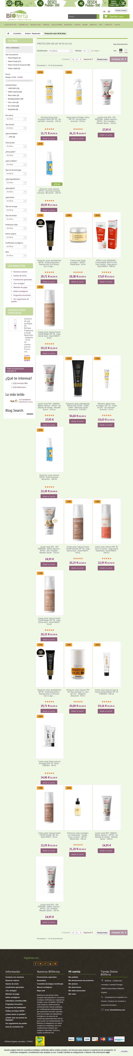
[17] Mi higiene (19, 402)
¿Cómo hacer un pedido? (15, 1014)
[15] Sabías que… (20, 386)
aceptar (124, 1051)
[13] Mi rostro (18, 394)
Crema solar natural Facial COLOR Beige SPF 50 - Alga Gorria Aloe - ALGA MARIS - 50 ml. (49, 335)
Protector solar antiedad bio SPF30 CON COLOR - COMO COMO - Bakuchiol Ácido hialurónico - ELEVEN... (78, 406)
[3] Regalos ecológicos (22, 431)
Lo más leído (14, 451)
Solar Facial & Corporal (19, 65)
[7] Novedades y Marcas (22, 428)
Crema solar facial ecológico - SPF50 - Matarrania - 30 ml (78, 262)
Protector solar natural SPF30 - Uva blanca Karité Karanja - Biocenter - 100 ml (49, 191)
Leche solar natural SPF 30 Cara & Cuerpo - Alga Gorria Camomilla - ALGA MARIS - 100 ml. (106, 550)
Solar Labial (14, 68)
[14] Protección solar (21, 413)
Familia (46, 24)
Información (16, 265)
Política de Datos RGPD (14, 1011)
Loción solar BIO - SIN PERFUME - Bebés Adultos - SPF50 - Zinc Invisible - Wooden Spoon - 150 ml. (106, 120)
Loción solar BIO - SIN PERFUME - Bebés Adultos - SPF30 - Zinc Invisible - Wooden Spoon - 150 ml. (49, 550)
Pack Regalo (14, 58)
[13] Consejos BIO (20, 382)
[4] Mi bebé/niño (19, 410)
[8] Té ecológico (19, 435)
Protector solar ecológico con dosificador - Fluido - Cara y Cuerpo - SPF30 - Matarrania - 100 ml (77, 836)
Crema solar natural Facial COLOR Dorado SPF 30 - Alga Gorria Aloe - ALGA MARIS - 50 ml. (78, 550)
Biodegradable (15, 99)
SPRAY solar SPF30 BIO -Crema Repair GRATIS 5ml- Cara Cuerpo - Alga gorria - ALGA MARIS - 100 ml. (106, 263)
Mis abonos (73, 984)
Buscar (98, 16)
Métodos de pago (20, 287)
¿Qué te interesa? (18, 378)
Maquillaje (35, 24)
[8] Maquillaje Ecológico (22, 424)
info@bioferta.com (117, 1010)
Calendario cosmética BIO (15, 1001)
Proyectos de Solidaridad (15, 1008)
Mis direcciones (74, 987)
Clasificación (42, 51)
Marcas (93, 24)
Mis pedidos (73, 977)
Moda (85, 24)
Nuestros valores (20, 272)
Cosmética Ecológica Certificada (50, 984)
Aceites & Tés (10, 24)
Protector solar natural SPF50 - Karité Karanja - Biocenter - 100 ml (49, 477)
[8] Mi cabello (18, 406)
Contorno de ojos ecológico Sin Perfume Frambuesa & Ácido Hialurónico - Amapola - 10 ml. (29, 329)
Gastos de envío (19, 276)
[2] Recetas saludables (22, 439)
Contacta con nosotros (14, 977)
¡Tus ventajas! (19, 283)
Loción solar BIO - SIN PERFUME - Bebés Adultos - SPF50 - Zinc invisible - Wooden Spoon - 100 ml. (49, 907)
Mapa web (41, 991)
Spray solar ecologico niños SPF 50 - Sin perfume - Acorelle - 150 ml (77, 119)
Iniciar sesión (121, 10)
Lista (126, 51)
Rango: (8, 77)
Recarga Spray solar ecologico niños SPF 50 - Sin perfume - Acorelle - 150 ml (49, 119)
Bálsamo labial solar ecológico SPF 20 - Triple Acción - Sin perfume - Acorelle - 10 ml (106, 406)
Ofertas (108, 24)
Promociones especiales (17, 311)
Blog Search (14, 517)
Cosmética (23, 24)
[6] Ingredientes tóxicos (22, 390)
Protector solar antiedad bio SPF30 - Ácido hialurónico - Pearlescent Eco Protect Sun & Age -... (49, 693)
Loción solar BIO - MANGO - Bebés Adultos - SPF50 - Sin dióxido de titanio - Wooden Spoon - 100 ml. (106, 836)
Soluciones (57, 24)
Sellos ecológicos (20, 291)
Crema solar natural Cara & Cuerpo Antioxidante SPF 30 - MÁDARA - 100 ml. (106, 692)
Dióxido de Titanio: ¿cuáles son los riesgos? (25, 469)
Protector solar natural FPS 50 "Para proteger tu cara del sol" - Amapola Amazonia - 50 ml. (77, 693)
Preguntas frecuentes (22, 295)
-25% (12, 137)
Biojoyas (68, 24)
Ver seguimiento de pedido (16, 1023)
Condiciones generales (22, 280)
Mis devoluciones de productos (81, 980)
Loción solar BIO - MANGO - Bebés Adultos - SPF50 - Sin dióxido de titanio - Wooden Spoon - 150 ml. (49, 406)
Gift (101, 24)
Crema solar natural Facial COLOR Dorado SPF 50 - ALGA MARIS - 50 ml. (49, 835)
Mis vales (72, 994)
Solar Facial (14, 61)
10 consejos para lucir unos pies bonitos (25, 480)
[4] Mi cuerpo (18, 398)
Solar (117, 24)
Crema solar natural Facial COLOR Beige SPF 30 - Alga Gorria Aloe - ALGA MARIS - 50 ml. (49, 621)
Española (13, 109)
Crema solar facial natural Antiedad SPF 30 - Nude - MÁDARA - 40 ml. (49, 763)
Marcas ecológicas (44, 987)
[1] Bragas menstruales (22, 443)
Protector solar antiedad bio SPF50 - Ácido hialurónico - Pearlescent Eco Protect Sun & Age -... (49, 263)
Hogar (77, 24)
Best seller (13, 95)
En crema (13, 106)
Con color (13, 102)
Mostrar (78, 51)
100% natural (15, 92)
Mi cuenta (74, 971)
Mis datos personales (77, 991)
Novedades (41, 980)
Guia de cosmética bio (14, 1027)
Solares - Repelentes (32, 33)
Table (121, 51)
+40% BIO (13, 88)
